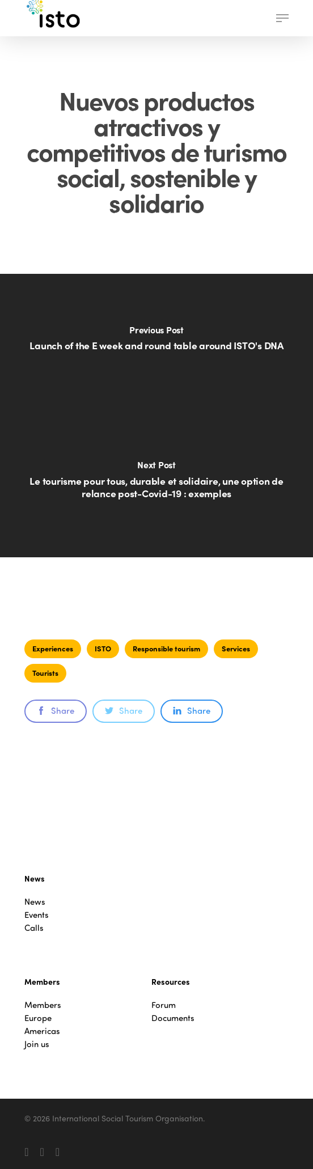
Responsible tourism (166, 648)
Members (42, 1005)
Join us (36, 1044)
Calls (34, 928)
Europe (38, 1018)
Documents (172, 1018)
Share (55, 710)
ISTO (103, 648)
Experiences (52, 648)
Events (36, 914)
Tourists (45, 672)
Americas (42, 1031)
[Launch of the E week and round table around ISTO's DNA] (156, 345)
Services (236, 648)
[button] (282, 18)
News (34, 901)
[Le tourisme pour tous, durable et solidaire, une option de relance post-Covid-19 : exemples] (156, 486)
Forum (163, 1005)
